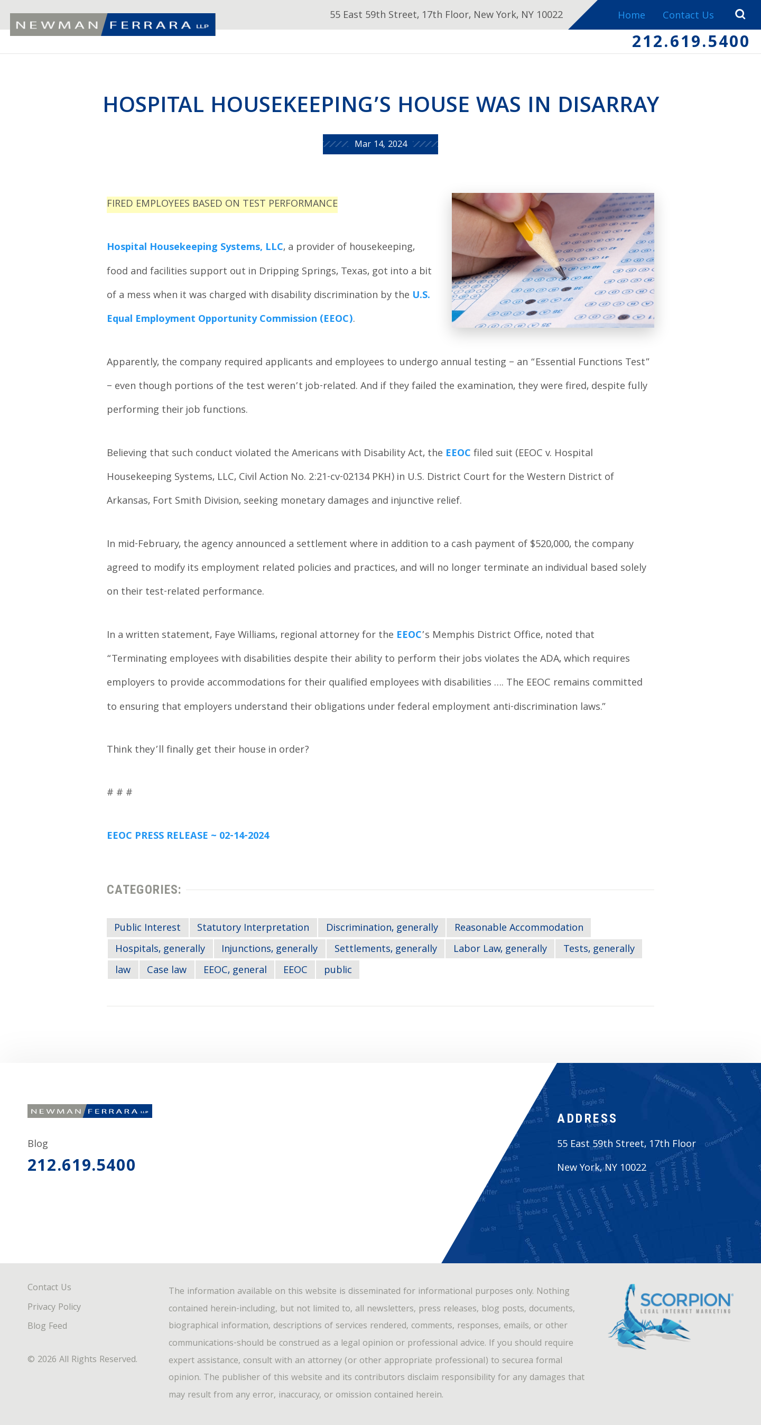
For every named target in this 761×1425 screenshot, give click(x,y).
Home (631, 16)
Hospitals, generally (160, 950)
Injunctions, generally (269, 950)
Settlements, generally (386, 950)
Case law (167, 971)
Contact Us (688, 16)
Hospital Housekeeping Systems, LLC (195, 248)
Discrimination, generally (382, 929)
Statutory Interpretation (253, 929)
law (123, 971)
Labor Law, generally (500, 950)
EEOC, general (235, 971)
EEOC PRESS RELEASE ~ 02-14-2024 (188, 837)
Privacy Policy (54, 1307)
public (338, 971)
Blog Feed (47, 1326)
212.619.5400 (691, 44)
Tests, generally (599, 950)
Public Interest (147, 929)
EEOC (458, 454)
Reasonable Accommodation (518, 929)
